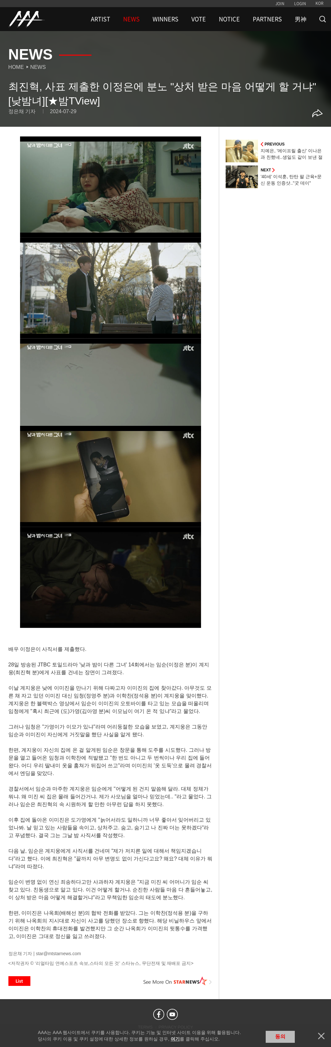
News (38, 67)
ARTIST (100, 19)
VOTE (198, 19)
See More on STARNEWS (177, 981)
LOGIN (300, 3)
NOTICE (229, 19)
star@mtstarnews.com (58, 953)
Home (16, 67)
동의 (280, 1036)
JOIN (279, 3)
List (19, 981)
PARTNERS (267, 19)
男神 (300, 19)
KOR (319, 3)
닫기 (321, 1036)
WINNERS (165, 19)
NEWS (131, 19)
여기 (175, 1039)
